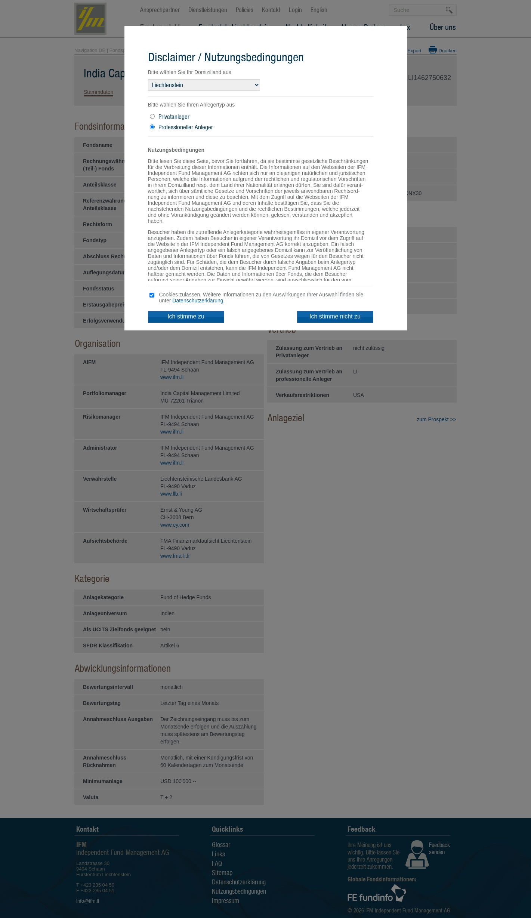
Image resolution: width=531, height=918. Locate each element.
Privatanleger (173, 116)
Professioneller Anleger (185, 127)
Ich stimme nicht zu (335, 316)
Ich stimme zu (185, 316)
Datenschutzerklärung (197, 301)
